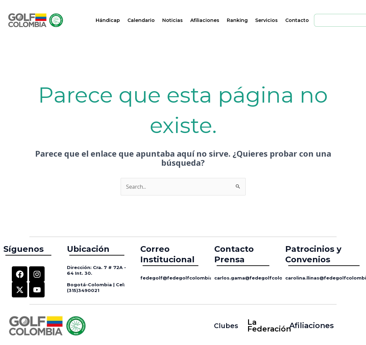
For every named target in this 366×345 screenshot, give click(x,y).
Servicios (266, 20)
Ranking (237, 20)
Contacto (297, 20)
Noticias (172, 20)
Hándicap (108, 20)
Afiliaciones (204, 20)
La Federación (265, 326)
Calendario (141, 20)
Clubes (226, 325)
